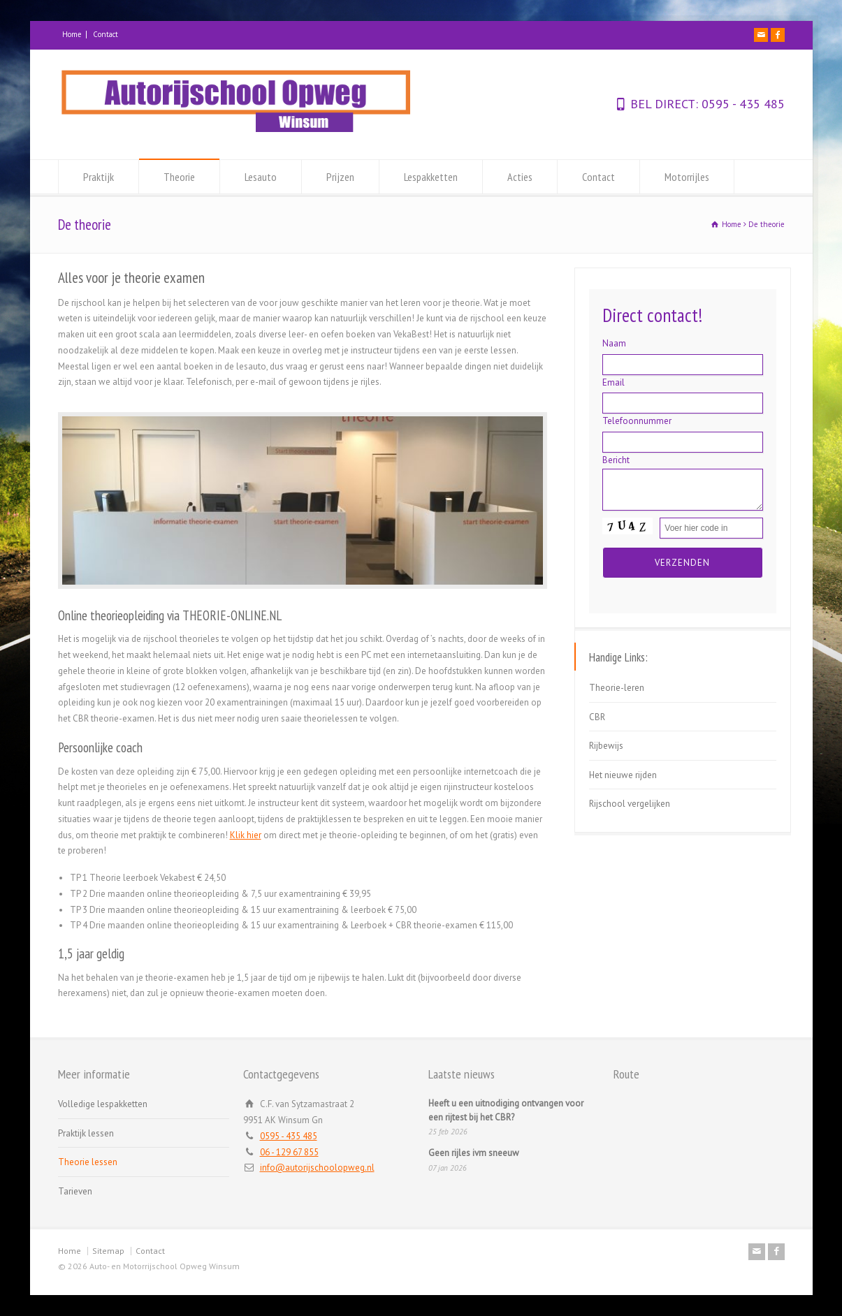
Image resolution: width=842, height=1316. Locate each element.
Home (72, 34)
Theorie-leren (616, 688)
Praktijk (98, 177)
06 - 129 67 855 (289, 1152)
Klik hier (245, 835)
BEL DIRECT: (664, 104)
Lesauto (261, 177)
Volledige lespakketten (102, 1104)
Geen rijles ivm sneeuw (473, 1153)
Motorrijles (687, 177)
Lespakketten (431, 177)
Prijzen (340, 177)
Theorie (179, 177)
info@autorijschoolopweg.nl (317, 1168)
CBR (597, 717)
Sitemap (108, 1250)
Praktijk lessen (86, 1133)
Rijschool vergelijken (629, 804)
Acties (519, 177)
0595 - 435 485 (741, 104)
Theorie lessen (87, 1162)
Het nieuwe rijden (623, 775)
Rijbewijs (606, 746)
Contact (105, 34)
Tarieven (75, 1191)
